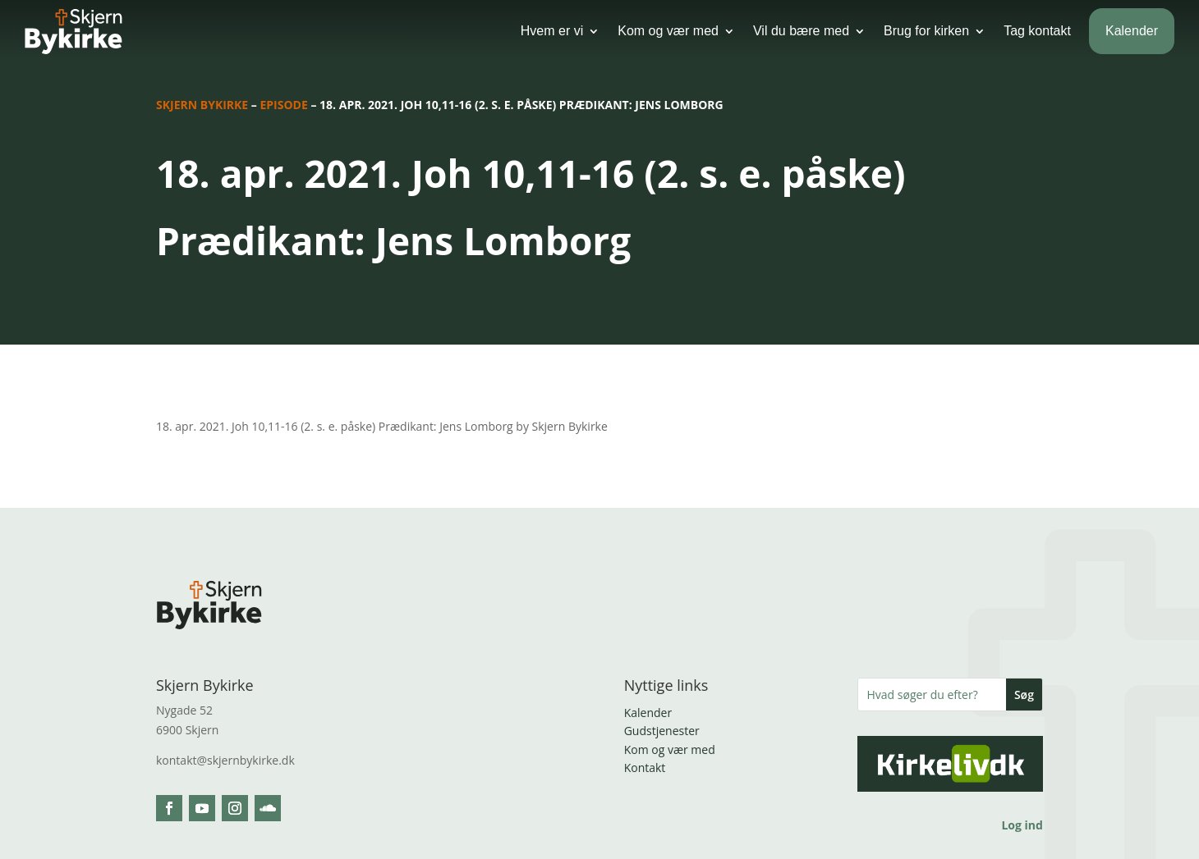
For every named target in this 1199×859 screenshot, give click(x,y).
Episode (283, 104)
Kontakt (645, 767)
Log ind (1021, 825)
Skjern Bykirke (202, 104)
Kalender (1131, 31)
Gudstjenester (662, 730)
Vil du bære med (801, 31)
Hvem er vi (552, 31)
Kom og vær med (668, 31)
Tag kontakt (1037, 31)
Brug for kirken (926, 31)
